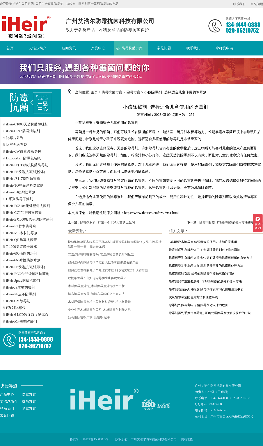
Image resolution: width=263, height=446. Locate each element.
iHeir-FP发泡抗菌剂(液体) (25, 267)
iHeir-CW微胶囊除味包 (23, 151)
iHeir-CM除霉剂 (18, 301)
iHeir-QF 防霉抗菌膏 (21, 240)
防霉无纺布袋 (16, 144)
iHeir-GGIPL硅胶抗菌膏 (24, 212)
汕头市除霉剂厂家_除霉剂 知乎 (89, 317)
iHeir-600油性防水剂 (21, 253)
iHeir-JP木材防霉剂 (20, 287)
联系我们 (239, 4)
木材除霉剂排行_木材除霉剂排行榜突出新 (96, 286)
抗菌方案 (29, 401)
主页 (94, 92)
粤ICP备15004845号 (96, 439)
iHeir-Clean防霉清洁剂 (23, 131)
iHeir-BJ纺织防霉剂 (21, 192)
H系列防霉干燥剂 (19, 199)
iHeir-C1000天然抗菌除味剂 (27, 124)
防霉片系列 (14, 138)
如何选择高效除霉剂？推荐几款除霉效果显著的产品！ (105, 262)
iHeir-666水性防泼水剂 (23, 260)
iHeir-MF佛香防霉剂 (21, 321)
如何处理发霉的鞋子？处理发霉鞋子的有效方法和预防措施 (108, 270)
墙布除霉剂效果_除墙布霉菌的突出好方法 (96, 294)
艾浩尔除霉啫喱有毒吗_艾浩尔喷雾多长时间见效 (101, 254)
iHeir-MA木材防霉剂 (21, 233)
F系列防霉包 (15, 308)
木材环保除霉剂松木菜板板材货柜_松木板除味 (99, 301)
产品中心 (7, 394)
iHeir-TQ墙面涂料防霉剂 (24, 185)
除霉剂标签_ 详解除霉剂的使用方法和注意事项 (231, 222)
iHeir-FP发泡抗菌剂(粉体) (25, 172)
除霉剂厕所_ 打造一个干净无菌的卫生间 (107, 222)
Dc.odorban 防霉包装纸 (23, 158)
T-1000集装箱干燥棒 (21, 246)
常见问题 (257, 4)
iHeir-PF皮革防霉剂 (21, 294)
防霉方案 (29, 394)
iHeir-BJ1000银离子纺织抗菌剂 (29, 219)
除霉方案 (133, 92)
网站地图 (187, 439)
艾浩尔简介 (9, 401)
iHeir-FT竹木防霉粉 (21, 226)
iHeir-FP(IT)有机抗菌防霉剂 (27, 165)
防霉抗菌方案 (112, 92)
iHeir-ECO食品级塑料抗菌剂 (27, 274)
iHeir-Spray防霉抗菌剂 (23, 280)
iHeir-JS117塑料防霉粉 (23, 178)
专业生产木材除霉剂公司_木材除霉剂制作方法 (99, 309)
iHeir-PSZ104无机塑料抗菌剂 (28, 206)
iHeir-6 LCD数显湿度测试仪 (27, 314)
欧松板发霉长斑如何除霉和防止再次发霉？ (97, 278)
